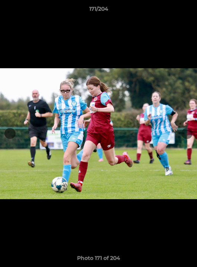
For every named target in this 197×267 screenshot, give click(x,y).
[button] (188, 10)
